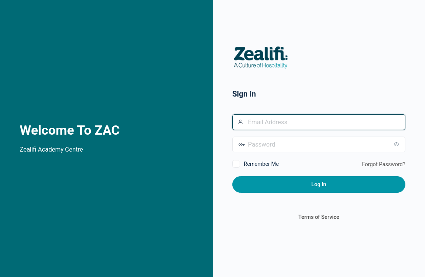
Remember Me (261, 164)
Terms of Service (318, 217)
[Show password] (397, 144)
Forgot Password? (383, 164)
